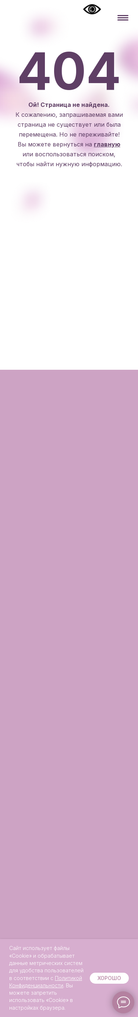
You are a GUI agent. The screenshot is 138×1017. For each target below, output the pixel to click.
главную (107, 144)
